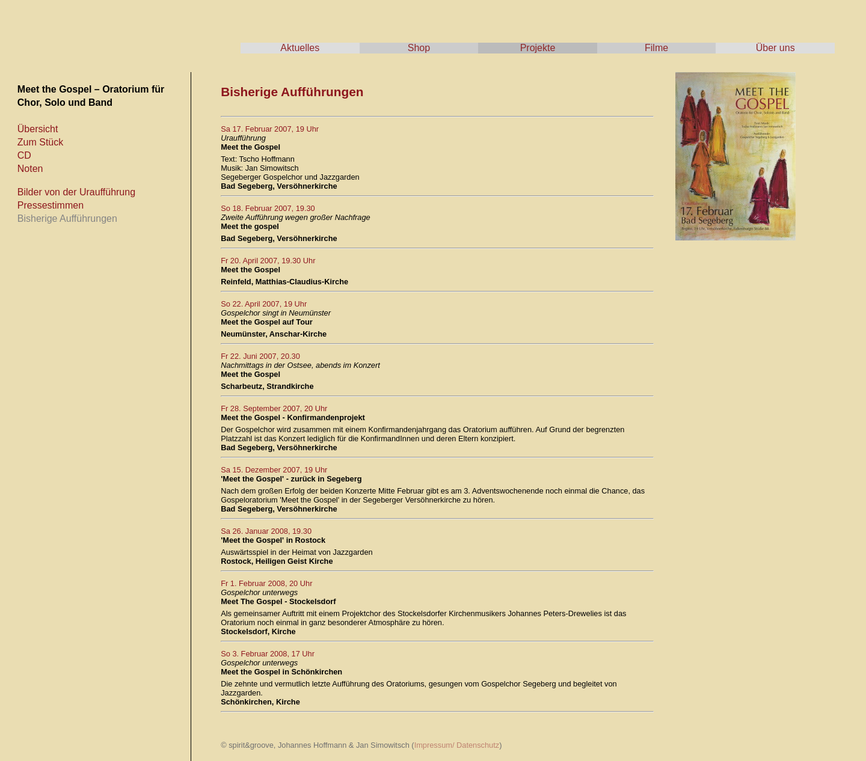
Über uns (775, 48)
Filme (656, 48)
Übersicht (37, 129)
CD (24, 155)
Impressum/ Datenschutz (457, 745)
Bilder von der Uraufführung (76, 192)
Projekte (538, 48)
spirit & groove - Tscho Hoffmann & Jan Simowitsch (120, 30)
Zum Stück (40, 142)
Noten (30, 169)
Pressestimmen (50, 205)
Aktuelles (299, 48)
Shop (419, 48)
